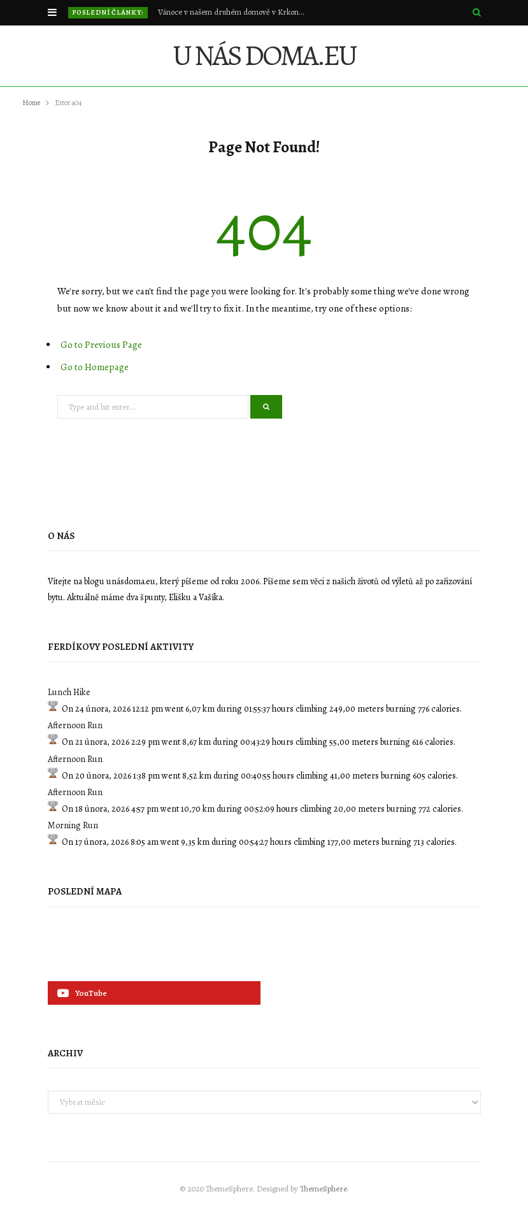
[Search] (477, 12)
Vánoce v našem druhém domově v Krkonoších (235, 12)
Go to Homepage (95, 367)
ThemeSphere (323, 1188)
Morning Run (73, 825)
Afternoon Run (75, 725)
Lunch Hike (69, 692)
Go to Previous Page (101, 344)
